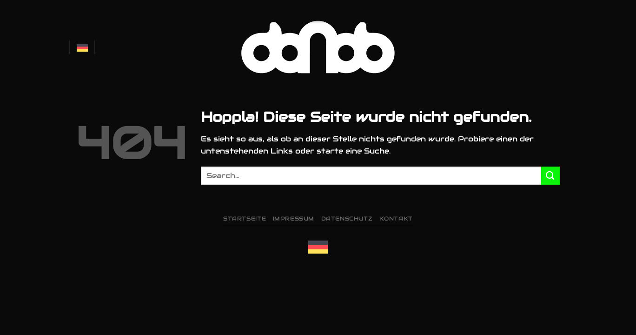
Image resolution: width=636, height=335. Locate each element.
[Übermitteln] (550, 176)
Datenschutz (347, 218)
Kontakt (396, 218)
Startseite (244, 218)
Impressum (294, 218)
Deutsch (82, 47)
